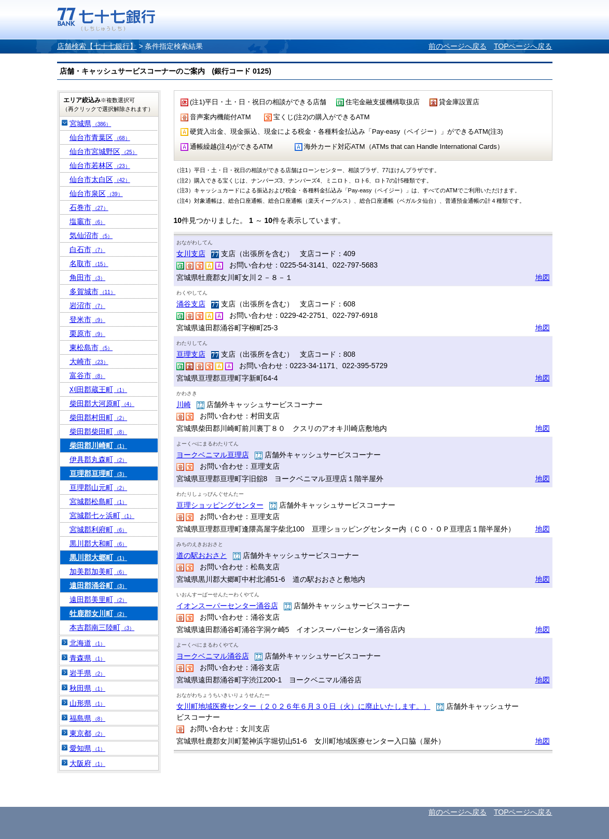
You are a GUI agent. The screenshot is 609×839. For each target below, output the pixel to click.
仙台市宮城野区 (103, 151)
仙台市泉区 (96, 193)
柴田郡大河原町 (102, 403)
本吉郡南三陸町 (102, 627)
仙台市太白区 (100, 179)
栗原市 (88, 333)
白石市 (88, 249)
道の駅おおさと (201, 555)
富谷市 (88, 375)
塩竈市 (88, 221)
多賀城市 (93, 291)
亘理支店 (190, 354)
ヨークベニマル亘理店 (212, 455)
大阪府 (88, 763)
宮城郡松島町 (99, 501)
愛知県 (88, 748)
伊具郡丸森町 (99, 459)
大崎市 (89, 361)
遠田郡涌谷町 (99, 585)
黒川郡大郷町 (99, 557)
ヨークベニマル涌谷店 (212, 656)
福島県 (88, 718)
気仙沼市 (91, 235)
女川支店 (190, 253)
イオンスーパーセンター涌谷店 (227, 606)
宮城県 (91, 123)
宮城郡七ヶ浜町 (102, 515)
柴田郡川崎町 (99, 445)
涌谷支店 (190, 304)
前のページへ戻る (457, 46)
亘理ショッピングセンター (220, 505)
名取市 (89, 263)
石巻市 (89, 207)
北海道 (88, 643)
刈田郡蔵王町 (99, 389)
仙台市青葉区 (100, 137)
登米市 (88, 319)
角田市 (88, 277)
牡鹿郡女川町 (99, 613)
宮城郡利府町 (99, 529)
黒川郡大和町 (99, 543)
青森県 (88, 658)
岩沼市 (88, 305)
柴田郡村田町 (99, 417)
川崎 (183, 404)
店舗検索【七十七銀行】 (97, 46)
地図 (542, 277)
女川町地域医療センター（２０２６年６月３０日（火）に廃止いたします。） (303, 706)
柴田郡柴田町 (99, 431)
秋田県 (88, 688)
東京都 (88, 733)
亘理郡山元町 (99, 487)
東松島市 (91, 347)
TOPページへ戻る (523, 46)
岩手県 (88, 673)
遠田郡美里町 (99, 599)
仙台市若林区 (100, 165)
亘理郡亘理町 (99, 473)
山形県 (88, 703)
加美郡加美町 (99, 571)
